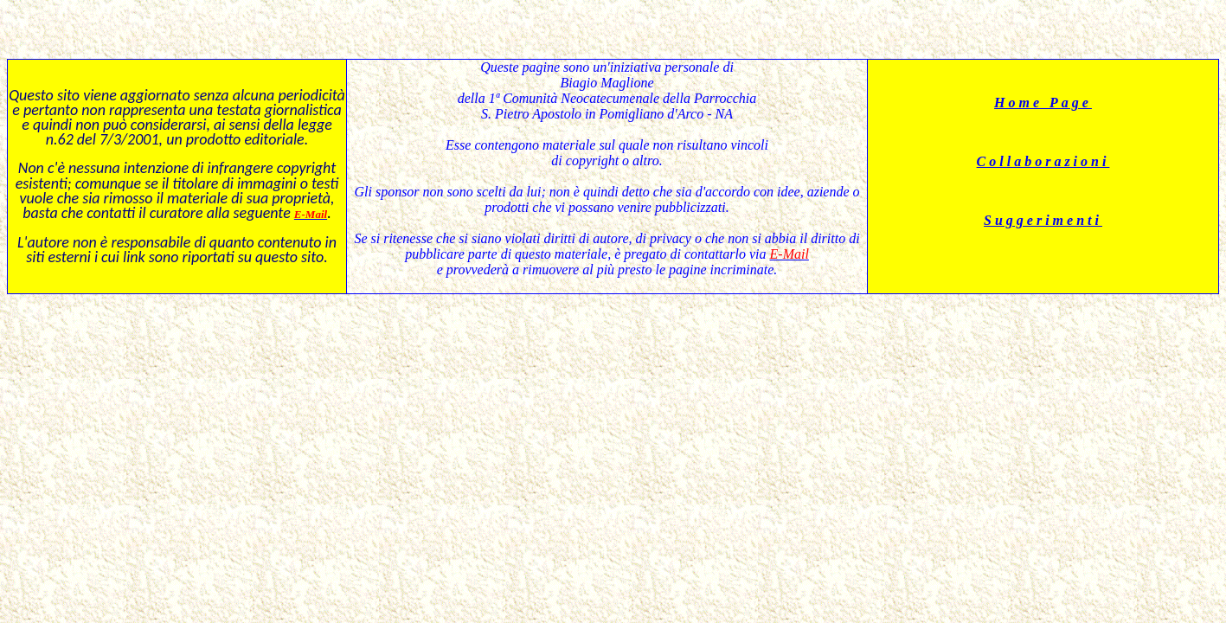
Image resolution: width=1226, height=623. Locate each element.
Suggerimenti (1043, 220)
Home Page (1043, 102)
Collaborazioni (1043, 161)
